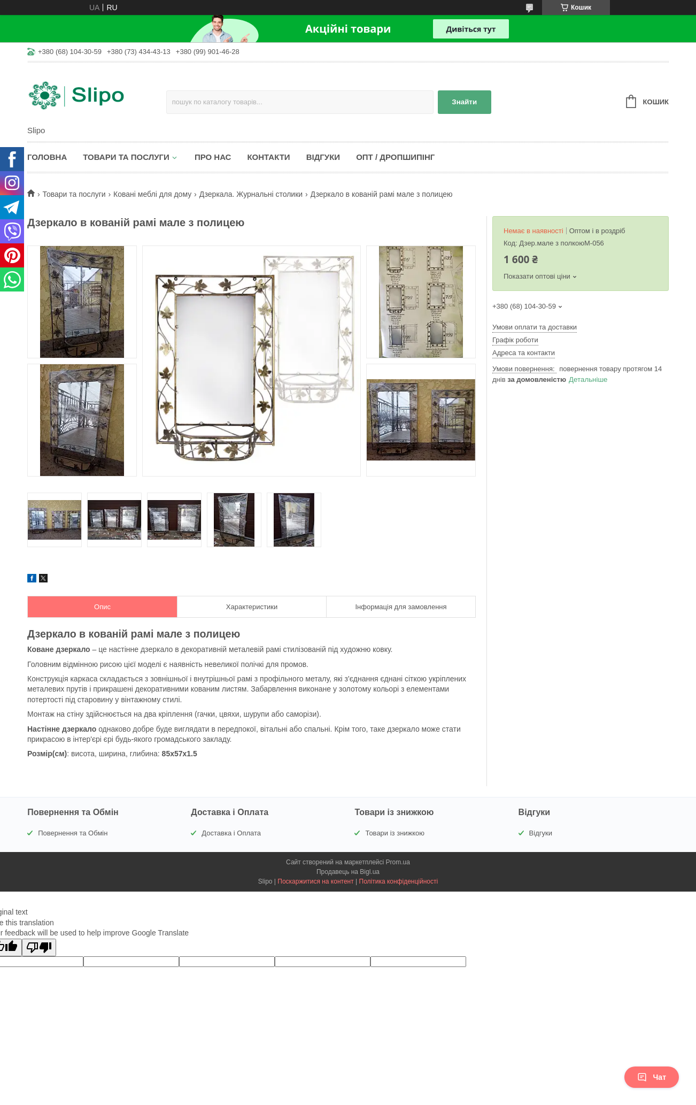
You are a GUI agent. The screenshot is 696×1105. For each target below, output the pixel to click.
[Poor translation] (39, 947)
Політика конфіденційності (398, 881)
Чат (651, 1077)
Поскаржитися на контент (315, 881)
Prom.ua (398, 862)
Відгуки (323, 157)
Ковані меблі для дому (152, 194)
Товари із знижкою (394, 833)
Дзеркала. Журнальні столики (251, 194)
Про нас (213, 157)
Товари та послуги (126, 157)
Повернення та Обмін (72, 833)
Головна (47, 157)
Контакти (268, 157)
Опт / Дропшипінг (395, 157)
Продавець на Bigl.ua (348, 872)
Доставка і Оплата (231, 833)
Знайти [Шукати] (464, 102)
